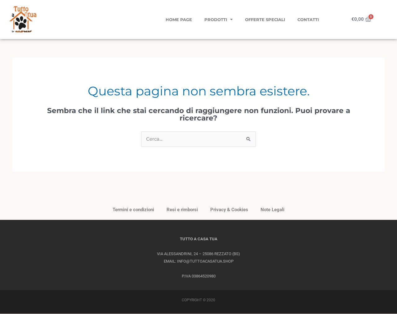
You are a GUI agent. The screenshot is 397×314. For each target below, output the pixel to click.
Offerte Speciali (265, 19)
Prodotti (218, 19)
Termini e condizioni (133, 210)
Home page (179, 19)
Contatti (308, 19)
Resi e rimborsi (182, 210)
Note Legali (272, 210)
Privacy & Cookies (229, 210)
